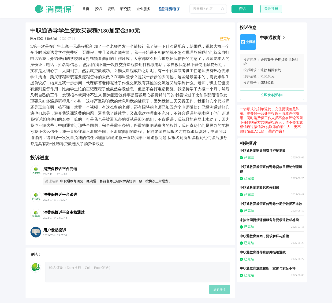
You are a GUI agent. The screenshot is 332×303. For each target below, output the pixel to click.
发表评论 (219, 289)
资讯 (111, 9)
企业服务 (143, 9)
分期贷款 (281, 60)
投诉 (98, 9)
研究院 (125, 9)
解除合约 (274, 70)
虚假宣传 (267, 60)
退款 (264, 70)
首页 (85, 9)
